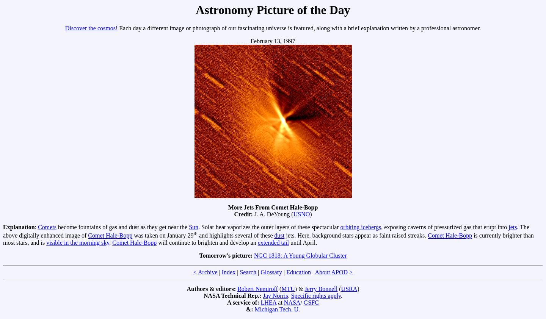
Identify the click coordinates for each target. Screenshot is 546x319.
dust (280, 236)
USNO (301, 214)
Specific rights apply (316, 295)
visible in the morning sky (77, 242)
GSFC (311, 302)
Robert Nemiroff (257, 289)
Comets (47, 227)
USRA (349, 289)
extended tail (273, 242)
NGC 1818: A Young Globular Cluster (300, 255)
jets (512, 227)
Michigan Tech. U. (277, 309)
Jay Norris (275, 295)
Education (298, 272)
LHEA (269, 302)
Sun (193, 227)
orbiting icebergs (360, 227)
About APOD (331, 272)
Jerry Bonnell (321, 289)
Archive (208, 272)
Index (228, 272)
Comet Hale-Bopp (110, 236)
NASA (292, 302)
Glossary (271, 272)
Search (248, 272)
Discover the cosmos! (91, 28)
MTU (288, 289)
